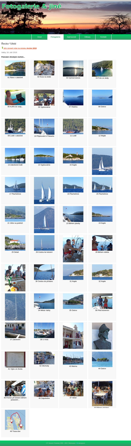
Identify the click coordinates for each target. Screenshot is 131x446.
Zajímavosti (71, 37)
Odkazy (87, 37)
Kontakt (103, 37)
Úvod (39, 37)
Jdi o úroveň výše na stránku (20, 48)
